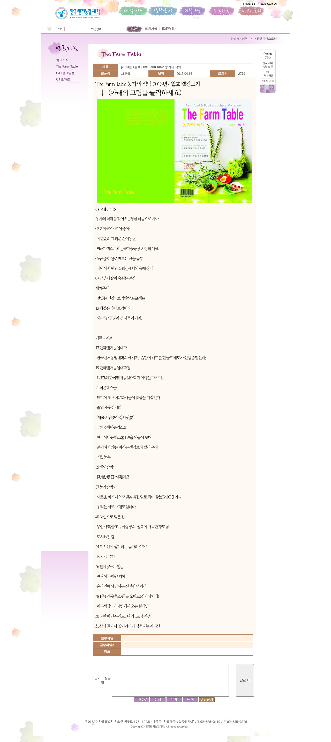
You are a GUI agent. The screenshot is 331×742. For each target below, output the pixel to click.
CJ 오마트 (63, 79)
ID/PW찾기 (169, 29)
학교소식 (62, 60)
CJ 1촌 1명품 (65, 73)
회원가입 (151, 29)
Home (235, 38)
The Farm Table (67, 66)
